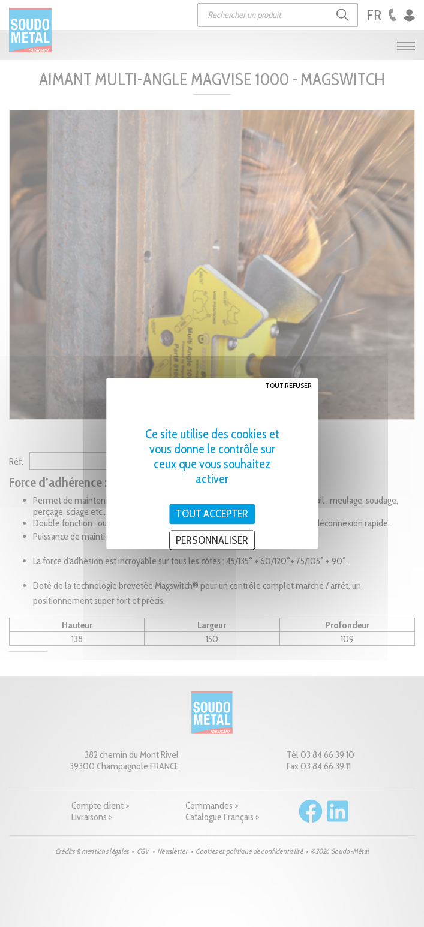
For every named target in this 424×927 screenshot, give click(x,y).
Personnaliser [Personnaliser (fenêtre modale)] (212, 539)
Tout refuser (289, 385)
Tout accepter (212, 513)
